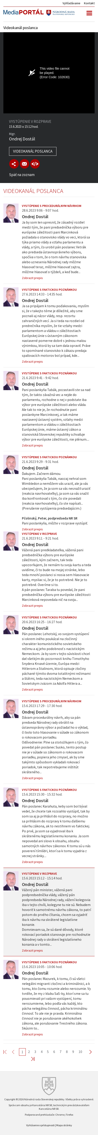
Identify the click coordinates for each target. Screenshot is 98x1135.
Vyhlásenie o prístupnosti (40, 1125)
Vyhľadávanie (71, 3)
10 (80, 1051)
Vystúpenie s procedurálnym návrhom (51, 206)
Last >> (30, 1058)
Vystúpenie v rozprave (39, 534)
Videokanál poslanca (32, 151)
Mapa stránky (64, 1125)
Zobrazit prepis (32, 278)
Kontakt (89, 3)
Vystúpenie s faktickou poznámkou (49, 290)
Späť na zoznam (22, 174)
